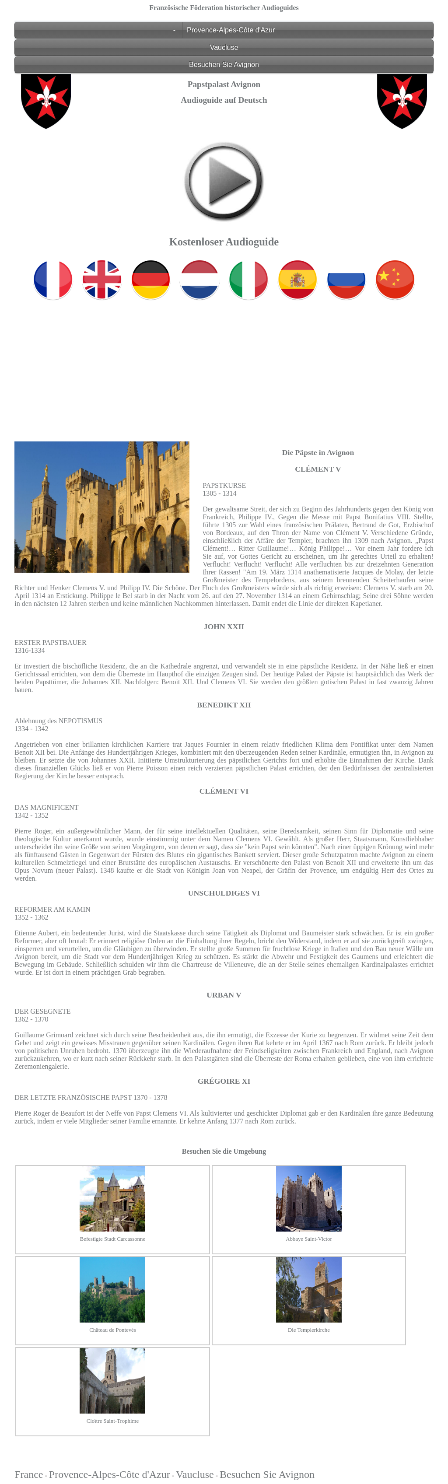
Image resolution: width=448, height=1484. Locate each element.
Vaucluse (224, 47)
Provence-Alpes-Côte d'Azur (231, 30)
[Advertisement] (224, 364)
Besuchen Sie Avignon (224, 64)
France (28, 1474)
